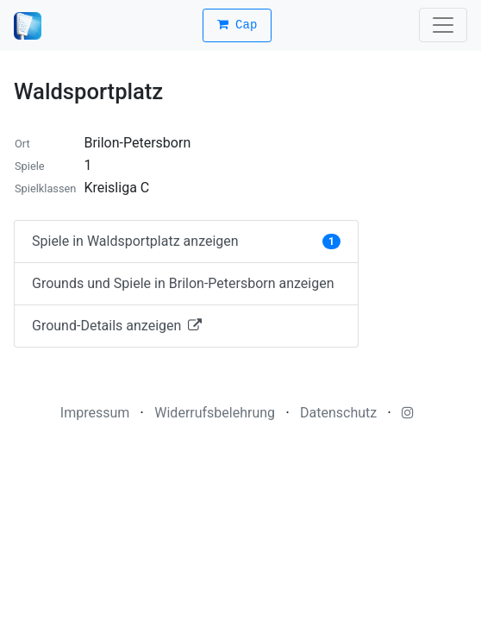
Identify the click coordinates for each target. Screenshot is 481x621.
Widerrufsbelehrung (214, 413)
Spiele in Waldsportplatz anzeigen (186, 241)
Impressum (95, 413)
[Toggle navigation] (443, 25)
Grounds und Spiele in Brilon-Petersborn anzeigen (183, 283)
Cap (237, 25)
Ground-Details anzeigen (117, 325)
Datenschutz (338, 413)
